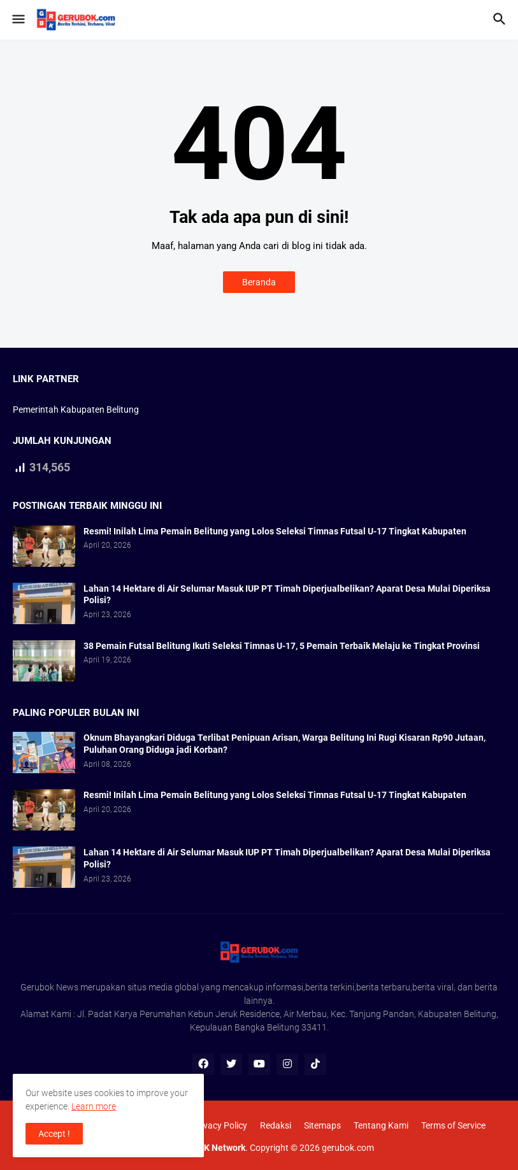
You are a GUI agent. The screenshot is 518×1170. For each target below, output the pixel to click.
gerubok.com (348, 1148)
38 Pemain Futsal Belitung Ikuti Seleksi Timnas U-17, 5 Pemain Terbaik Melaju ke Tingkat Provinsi (281, 646)
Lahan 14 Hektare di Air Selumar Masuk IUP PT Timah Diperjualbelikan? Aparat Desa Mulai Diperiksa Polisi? (287, 594)
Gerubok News (49, 987)
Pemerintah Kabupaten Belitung (76, 409)
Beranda (259, 282)
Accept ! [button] (54, 1134)
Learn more (93, 1106)
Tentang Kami (381, 1125)
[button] (17, 20)
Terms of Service (453, 1125)
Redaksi (275, 1125)
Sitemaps (322, 1125)
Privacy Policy (219, 1125)
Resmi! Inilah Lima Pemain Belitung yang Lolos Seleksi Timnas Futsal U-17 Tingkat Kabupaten (274, 531)
